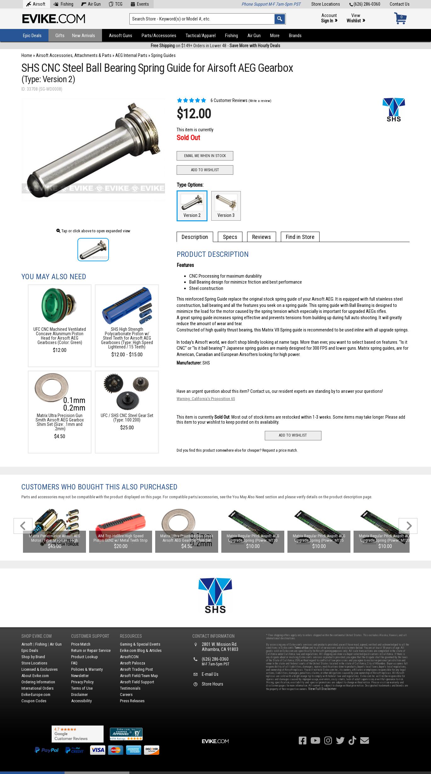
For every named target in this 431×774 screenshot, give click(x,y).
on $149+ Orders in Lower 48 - (215, 45)
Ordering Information (38, 682)
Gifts (60, 35)
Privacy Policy (82, 682)
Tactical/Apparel (201, 35)
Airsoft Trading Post (136, 669)
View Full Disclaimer (322, 689)
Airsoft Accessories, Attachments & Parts (73, 55)
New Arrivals (83, 35)
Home (26, 55)
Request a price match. (280, 450)
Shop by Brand (33, 656)
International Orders (37, 688)
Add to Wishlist (205, 170)
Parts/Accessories (159, 35)
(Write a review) (259, 101)
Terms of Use (82, 688)
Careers (126, 694)
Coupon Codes (33, 700)
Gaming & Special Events (140, 644)
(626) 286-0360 (364, 4)
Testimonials (130, 688)
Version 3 (226, 206)
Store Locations (325, 4)
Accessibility (81, 700)
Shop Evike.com (36, 636)
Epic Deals (32, 35)
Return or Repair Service (91, 650)
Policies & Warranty (87, 669)
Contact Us (400, 4)
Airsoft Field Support (137, 682)
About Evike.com (35, 675)
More (275, 35)
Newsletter (80, 675)
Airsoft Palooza (132, 663)
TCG (115, 3)
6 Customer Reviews (212, 100)
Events (139, 3)
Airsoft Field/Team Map (139, 675)
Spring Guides (163, 55)
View (356, 18)
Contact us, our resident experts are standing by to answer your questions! (316, 391)
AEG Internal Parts (131, 55)
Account (329, 18)
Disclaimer (79, 694)
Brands (295, 35)
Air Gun (91, 3)
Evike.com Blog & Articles (141, 650)
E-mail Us (210, 674)
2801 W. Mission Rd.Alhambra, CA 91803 (220, 647)
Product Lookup (84, 656)
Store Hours (212, 683)
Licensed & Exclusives (39, 669)
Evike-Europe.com (35, 694)
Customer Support (90, 636)
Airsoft (35, 3)
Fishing (63, 3)
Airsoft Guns (120, 35)
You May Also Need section (254, 496)
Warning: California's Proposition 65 (206, 398)
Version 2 (192, 206)
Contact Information (213, 636)
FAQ (74, 663)
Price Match (80, 644)
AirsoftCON (129, 656)
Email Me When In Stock (205, 156)
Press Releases (132, 700)
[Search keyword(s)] (207, 19)
